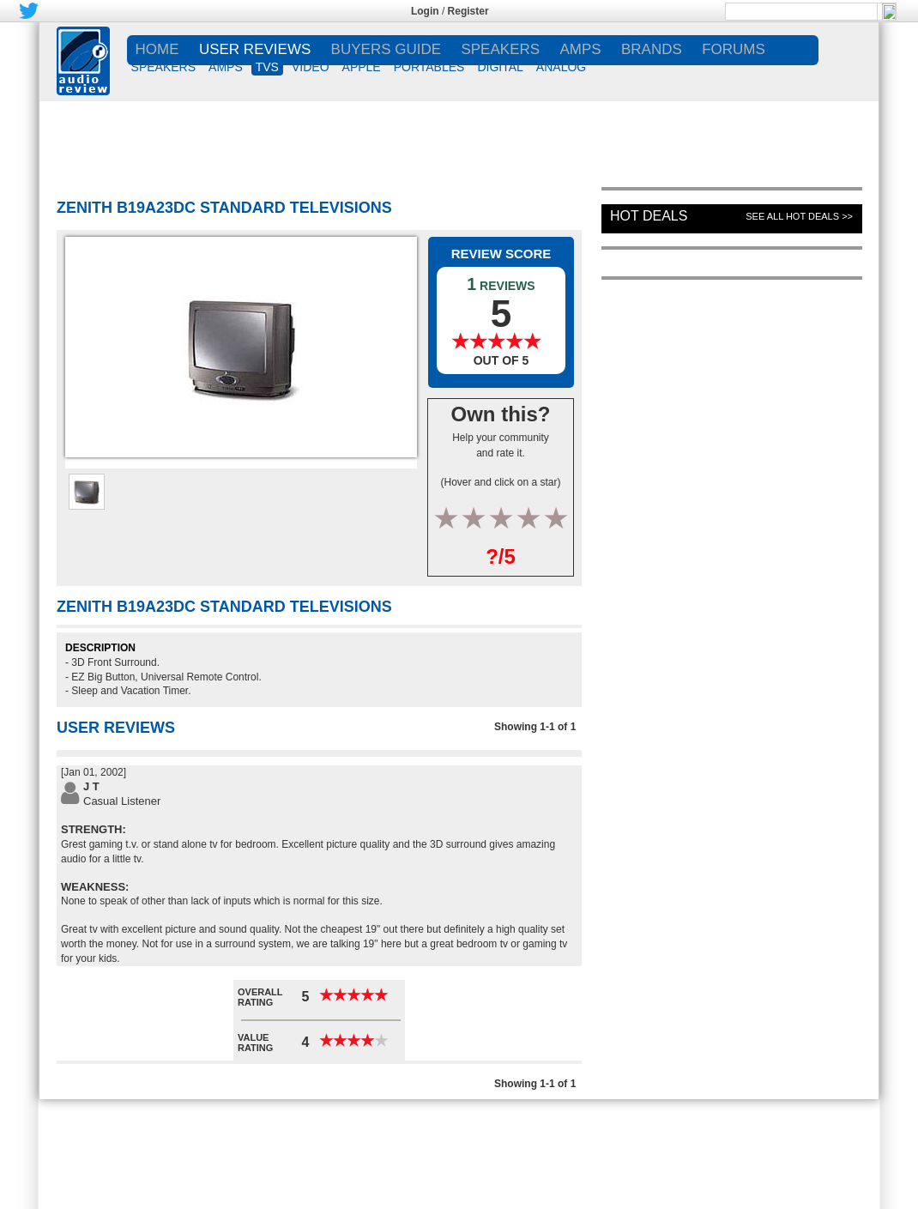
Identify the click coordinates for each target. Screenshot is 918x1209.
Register (468, 11)
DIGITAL (499, 67)
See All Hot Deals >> (799, 216)
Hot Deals (648, 216)
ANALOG (561, 67)
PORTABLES (429, 67)
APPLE (361, 67)
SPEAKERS (163, 67)
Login (425, 11)
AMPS (225, 67)
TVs (267, 67)
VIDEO (310, 67)
